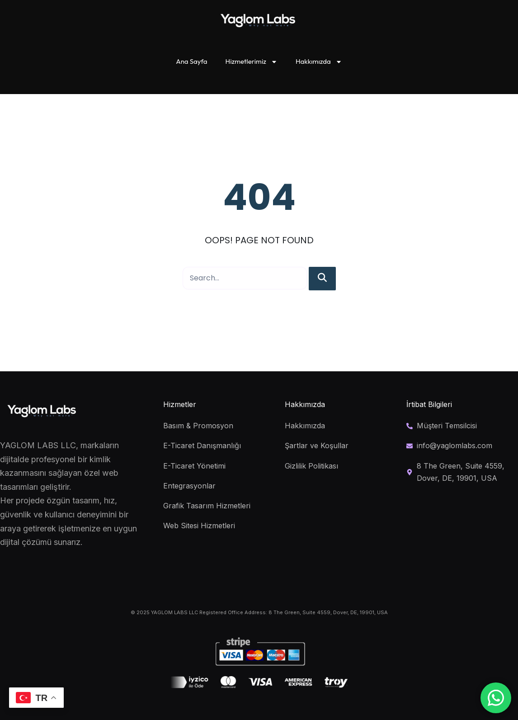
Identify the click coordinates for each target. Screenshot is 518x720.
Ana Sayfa (191, 61)
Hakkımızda (319, 62)
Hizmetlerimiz (252, 62)
